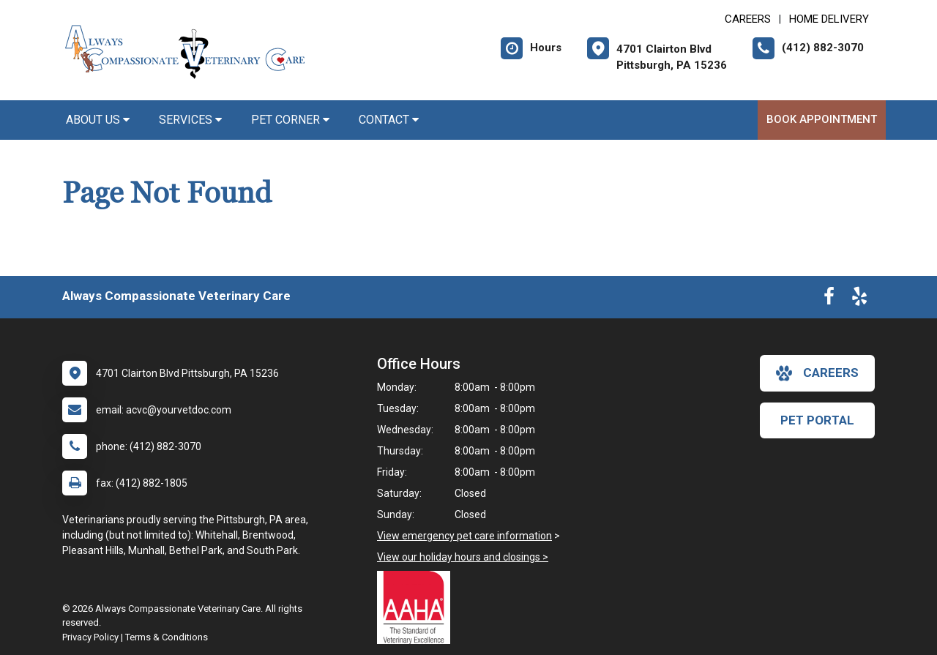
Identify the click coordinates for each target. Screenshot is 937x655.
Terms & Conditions (166, 637)
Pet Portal (817, 420)
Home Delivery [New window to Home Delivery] (829, 19)
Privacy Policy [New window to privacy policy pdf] (90, 637)
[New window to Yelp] (859, 299)
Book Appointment (821, 119)
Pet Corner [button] (290, 120)
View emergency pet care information (464, 536)
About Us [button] (98, 120)
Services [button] (190, 120)
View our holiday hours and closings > (462, 557)
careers (817, 373)
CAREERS (748, 19)
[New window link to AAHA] (417, 607)
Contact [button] (389, 120)
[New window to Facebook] (829, 299)
